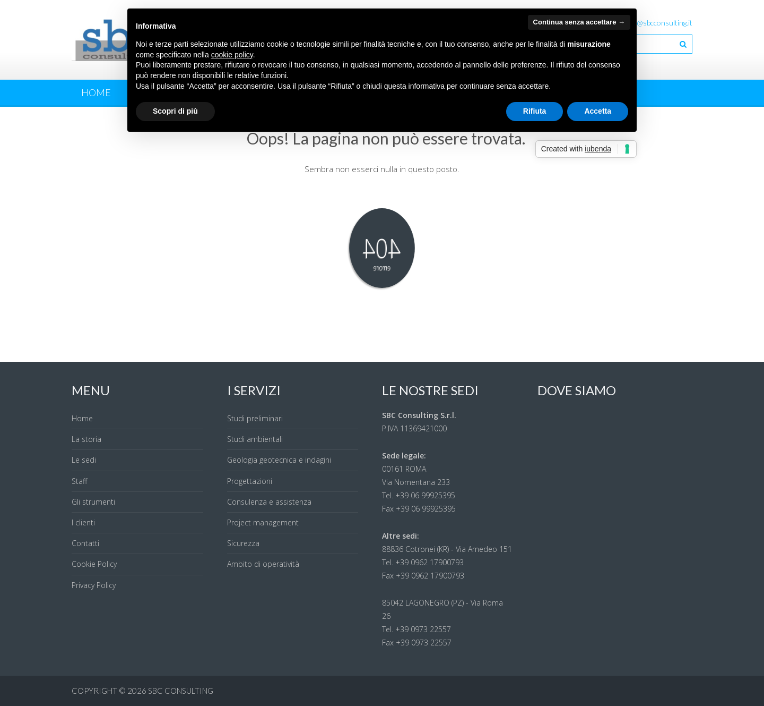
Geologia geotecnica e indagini (279, 460)
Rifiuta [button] (534, 111)
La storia (86, 439)
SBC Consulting (180, 690)
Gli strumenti (93, 502)
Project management (263, 522)
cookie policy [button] (232, 54)
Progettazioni (249, 481)
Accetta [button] (597, 111)
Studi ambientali (255, 439)
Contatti (85, 543)
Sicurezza (243, 543)
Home (96, 92)
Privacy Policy (94, 585)
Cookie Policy (94, 564)
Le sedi (84, 460)
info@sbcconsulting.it (658, 22)
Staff (79, 481)
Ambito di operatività (263, 564)
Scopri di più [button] (175, 111)
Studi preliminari (255, 418)
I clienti (83, 522)
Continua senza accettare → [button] (579, 22)
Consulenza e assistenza (269, 502)
